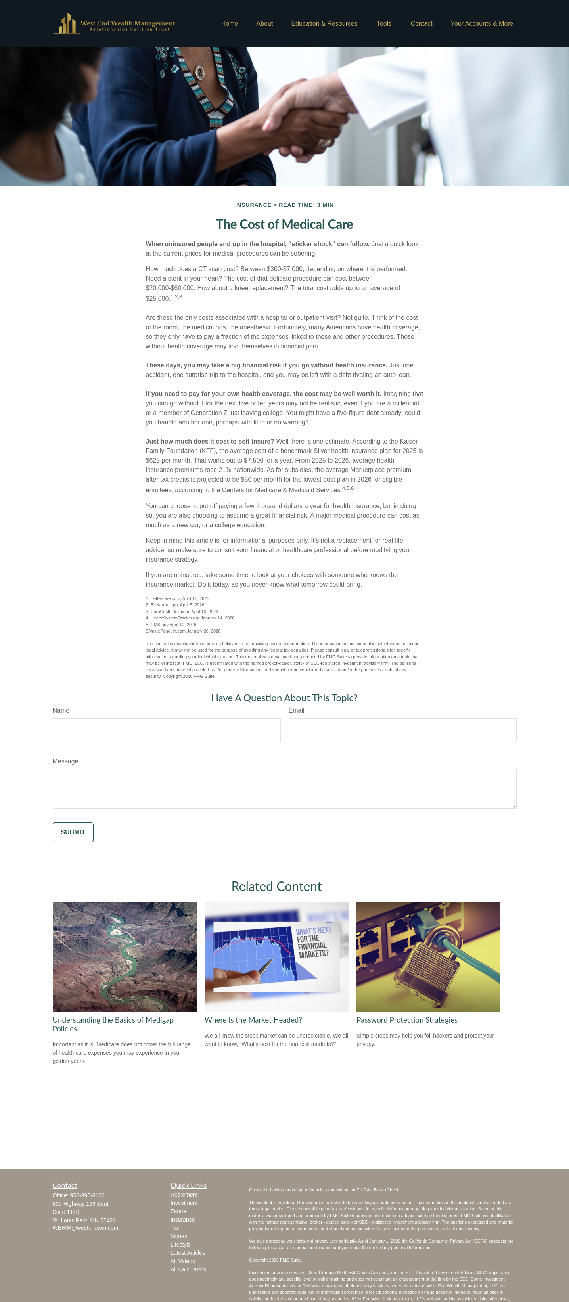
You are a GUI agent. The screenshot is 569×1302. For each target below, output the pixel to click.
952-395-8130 (87, 1195)
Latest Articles (188, 1253)
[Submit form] (73, 832)
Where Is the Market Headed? (253, 1019)
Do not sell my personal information (396, 1247)
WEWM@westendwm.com (86, 1228)
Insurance (183, 1219)
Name (61, 710)
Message (66, 761)
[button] (229, 24)
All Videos (183, 1261)
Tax (175, 1228)
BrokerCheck (386, 1189)
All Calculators (188, 1269)
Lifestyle (181, 1244)
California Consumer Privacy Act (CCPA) (448, 1241)
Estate (178, 1211)
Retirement (184, 1194)
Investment (184, 1203)
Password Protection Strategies (407, 1019)
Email (297, 710)
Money (179, 1236)
